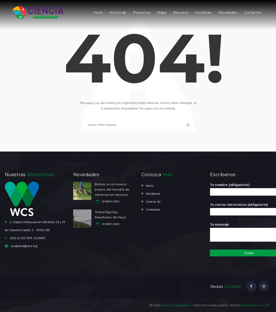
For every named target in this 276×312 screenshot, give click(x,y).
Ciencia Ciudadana (175, 305)
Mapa (161, 12)
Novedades (227, 12)
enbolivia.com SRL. (256, 305)
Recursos (180, 12)
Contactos (252, 12)
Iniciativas (203, 12)
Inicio (98, 12)
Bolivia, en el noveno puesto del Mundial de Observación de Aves (112, 189)
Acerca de (118, 12)
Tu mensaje (240, 232)
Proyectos (141, 12)
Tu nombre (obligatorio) (240, 188)
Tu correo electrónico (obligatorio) (240, 208)
